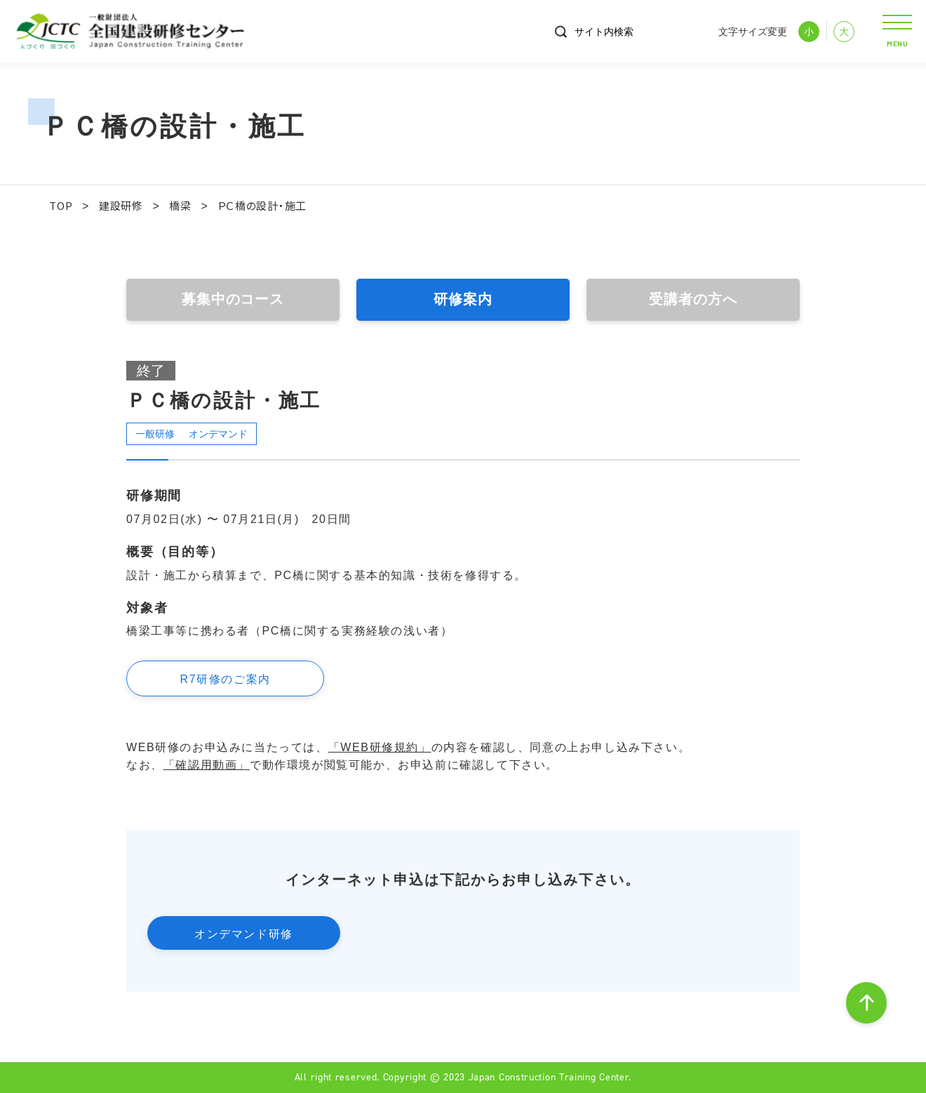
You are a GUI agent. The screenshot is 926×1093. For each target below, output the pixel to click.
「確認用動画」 (206, 765)
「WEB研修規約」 (379, 747)
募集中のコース (232, 299)
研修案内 (463, 299)
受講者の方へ (693, 299)
